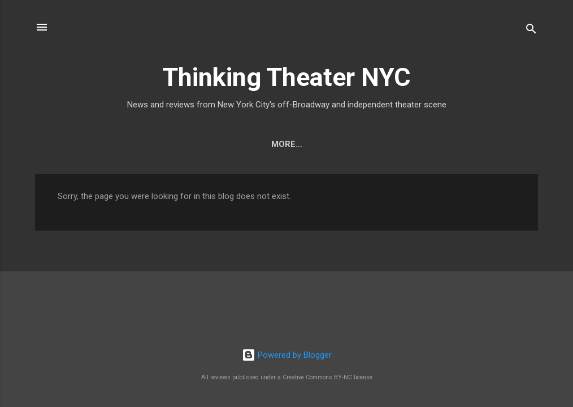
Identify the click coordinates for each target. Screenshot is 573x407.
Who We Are (271, 144)
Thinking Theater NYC (287, 77)
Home (211, 144)
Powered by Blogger (287, 355)
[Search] (531, 31)
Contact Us (347, 144)
